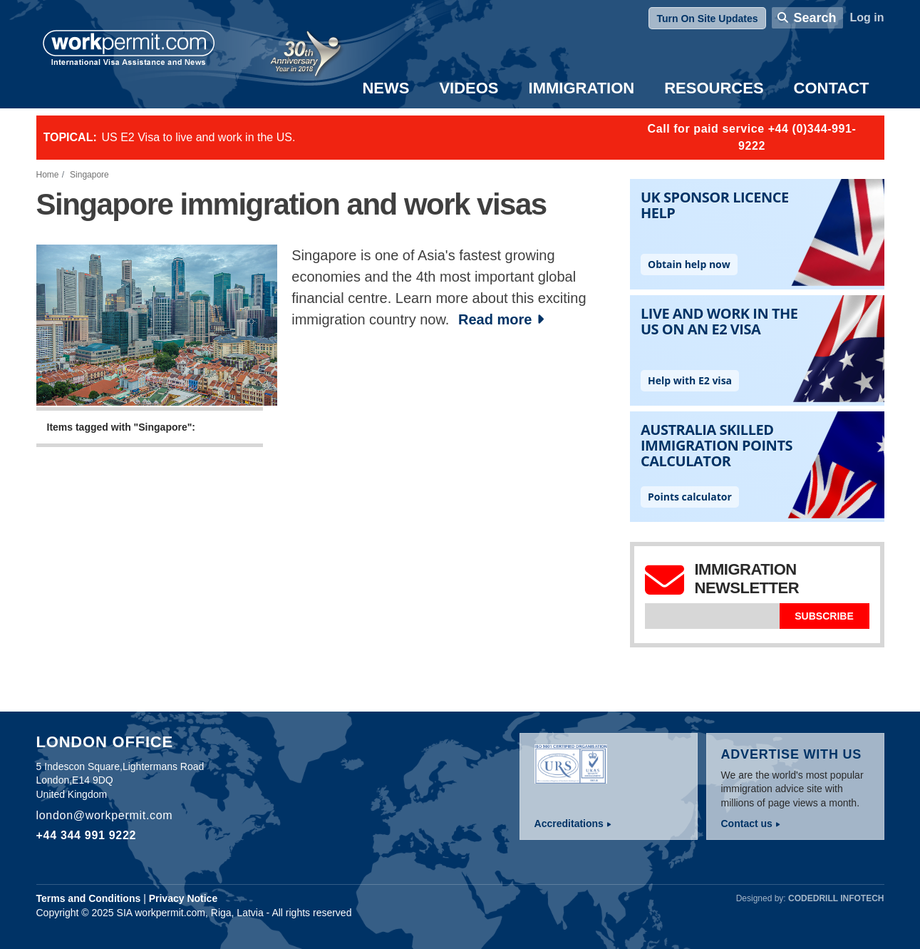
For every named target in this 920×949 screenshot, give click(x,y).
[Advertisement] (320, 597)
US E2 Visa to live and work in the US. (199, 137)
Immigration (582, 88)
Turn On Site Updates (707, 18)
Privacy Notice (183, 898)
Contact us (746, 823)
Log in (867, 17)
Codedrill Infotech (836, 898)
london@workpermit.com (104, 815)
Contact (831, 88)
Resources (713, 88)
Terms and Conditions (88, 898)
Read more (495, 319)
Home (47, 175)
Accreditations (569, 823)
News (385, 88)
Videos (468, 88)
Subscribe (824, 616)
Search (814, 18)
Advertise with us (791, 754)
